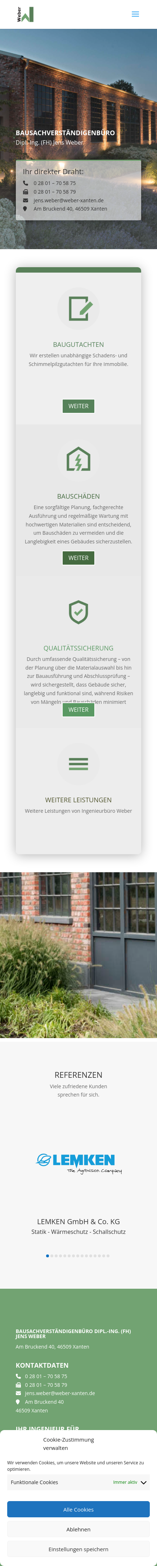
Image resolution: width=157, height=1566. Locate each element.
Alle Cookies (78, 1509)
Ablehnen (79, 1529)
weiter (78, 406)
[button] (47, 1255)
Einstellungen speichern (79, 1549)
